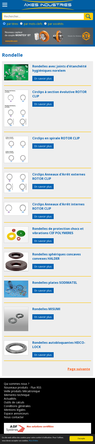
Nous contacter (14, 417)
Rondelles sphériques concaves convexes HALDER (56, 256)
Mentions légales (14, 410)
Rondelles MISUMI (46, 309)
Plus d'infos (33, 441)
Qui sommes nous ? (16, 384)
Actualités (10, 398)
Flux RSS (36, 387)
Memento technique (17, 395)
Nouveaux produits (16, 387)
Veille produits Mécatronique (22, 391)
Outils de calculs (14, 402)
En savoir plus (43, 78)
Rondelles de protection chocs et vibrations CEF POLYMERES (58, 230)
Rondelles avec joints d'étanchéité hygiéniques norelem (59, 68)
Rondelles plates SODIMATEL (54, 282)
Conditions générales (17, 406)
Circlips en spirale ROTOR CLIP (56, 138)
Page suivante (79, 369)
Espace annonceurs (16, 413)
